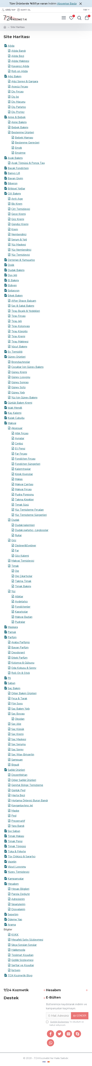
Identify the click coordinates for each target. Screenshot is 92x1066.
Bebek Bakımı (19, 127)
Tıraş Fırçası (18, 316)
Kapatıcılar (21, 612)
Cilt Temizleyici (20, 209)
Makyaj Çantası (24, 484)
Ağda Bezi (17, 56)
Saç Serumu (18, 744)
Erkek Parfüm (19, 657)
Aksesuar (16, 428)
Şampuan (17, 759)
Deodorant (18, 652)
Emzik (18, 148)
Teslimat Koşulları (22, 955)
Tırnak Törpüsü (17, 846)
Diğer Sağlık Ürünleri (23, 780)
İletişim (15, 970)
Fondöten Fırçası (25, 459)
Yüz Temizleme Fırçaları (29, 510)
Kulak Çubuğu (16, 418)
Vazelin (12, 861)
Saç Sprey (17, 749)
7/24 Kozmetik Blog (20, 975)
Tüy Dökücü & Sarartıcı (21, 856)
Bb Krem (16, 204)
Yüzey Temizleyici (18, 872)
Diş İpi (15, 97)
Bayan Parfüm (20, 647)
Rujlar (18, 535)
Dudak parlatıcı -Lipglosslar (31, 530)
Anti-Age (17, 199)
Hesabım (13, 884)
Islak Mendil (15, 408)
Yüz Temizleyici (20, 255)
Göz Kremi (17, 219)
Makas (19, 479)
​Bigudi (15, 764)
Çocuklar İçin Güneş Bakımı (27, 367)
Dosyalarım (18, 909)
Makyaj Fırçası (23, 489)
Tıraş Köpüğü (19, 331)
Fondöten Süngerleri (27, 464)
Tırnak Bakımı (23, 586)
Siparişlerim (18, 904)
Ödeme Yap (15, 919)
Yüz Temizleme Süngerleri (31, 515)
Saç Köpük (17, 729)
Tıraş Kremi (18, 336)
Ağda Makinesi (20, 61)
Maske (15, 810)
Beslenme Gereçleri (27, 142)
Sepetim (13, 914)
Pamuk (12, 632)
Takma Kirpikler (24, 499)
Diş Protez (17, 112)
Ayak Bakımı (15, 158)
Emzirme (20, 153)
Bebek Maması (24, 137)
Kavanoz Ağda (20, 66)
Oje (17, 571)
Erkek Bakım (15, 295)
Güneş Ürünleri (17, 357)
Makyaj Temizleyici (22, 561)
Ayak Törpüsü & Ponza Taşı (28, 163)
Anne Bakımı (19, 122)
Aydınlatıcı (21, 601)
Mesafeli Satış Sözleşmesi (27, 939)
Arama (12, 924)
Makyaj (12, 423)
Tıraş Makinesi (19, 341)
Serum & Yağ (19, 239)
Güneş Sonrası (20, 382)
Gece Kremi (18, 214)
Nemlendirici (18, 234)
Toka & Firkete (17, 851)
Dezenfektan (19, 775)
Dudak (15, 520)
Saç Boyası (18, 713)
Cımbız (19, 443)
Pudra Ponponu (24, 494)
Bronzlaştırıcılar (20, 362)
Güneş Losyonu (20, 377)
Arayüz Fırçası (19, 86)
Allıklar (19, 596)
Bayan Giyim (15, 178)
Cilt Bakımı (14, 193)
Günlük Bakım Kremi (20, 403)
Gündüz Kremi (19, 224)
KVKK (15, 934)
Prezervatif (18, 821)
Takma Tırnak (23, 581)
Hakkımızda (18, 950)
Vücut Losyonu (17, 866)
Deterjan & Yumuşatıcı (21, 260)
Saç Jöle (16, 724)
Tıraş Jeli (16, 321)
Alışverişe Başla (67, 3)
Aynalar (19, 438)
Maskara (13, 627)
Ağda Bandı (18, 51)
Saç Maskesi (18, 739)
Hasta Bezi (18, 795)
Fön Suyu (17, 703)
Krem (14, 229)
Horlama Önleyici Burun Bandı (29, 800)
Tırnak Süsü (22, 505)
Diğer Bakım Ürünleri (23, 693)
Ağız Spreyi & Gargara (24, 81)
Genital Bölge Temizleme (27, 785)
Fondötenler (22, 607)
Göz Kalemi (22, 556)
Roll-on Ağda (19, 71)
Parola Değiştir (20, 894)
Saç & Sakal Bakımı (22, 306)
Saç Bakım (14, 688)
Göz (13, 540)
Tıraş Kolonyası (20, 326)
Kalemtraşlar (23, 469)
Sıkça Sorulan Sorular (24, 945)
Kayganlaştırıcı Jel (22, 805)
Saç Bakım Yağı (20, 708)
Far (17, 550)
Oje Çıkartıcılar (23, 576)
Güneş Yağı (18, 392)
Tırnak (15, 566)
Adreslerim (18, 899)
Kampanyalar (16, 878)
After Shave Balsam (23, 301)
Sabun (11, 683)
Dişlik (11, 265)
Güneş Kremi (19, 372)
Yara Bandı (17, 826)
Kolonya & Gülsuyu (22, 663)
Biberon (12, 183)
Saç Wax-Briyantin (22, 754)
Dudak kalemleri (25, 525)
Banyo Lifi (14, 173)
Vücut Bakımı (19, 346)
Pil (9, 678)
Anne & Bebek (17, 117)
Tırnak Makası (16, 836)
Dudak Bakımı (16, 270)
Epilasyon (13, 290)
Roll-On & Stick (20, 673)
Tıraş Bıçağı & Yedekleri (25, 311)
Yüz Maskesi (18, 244)
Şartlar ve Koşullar (22, 965)
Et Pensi (20, 448)
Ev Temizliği (15, 352)
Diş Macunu (18, 102)
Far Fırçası (21, 454)
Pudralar (20, 622)
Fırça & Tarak (19, 698)
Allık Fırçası (21, 433)
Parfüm (12, 637)
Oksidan (19, 719)
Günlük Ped (18, 790)
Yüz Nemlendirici (21, 250)
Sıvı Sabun (14, 831)
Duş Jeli (12, 275)
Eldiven (12, 285)
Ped (13, 815)
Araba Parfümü (20, 642)
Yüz (13, 591)
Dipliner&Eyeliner (25, 545)
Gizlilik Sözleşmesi (22, 960)
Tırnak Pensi (15, 841)
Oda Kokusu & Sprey (23, 668)
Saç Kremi (17, 734)
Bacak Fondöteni (18, 168)
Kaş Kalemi (14, 413)
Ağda (11, 46)
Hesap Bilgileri (20, 889)
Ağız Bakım (14, 76)
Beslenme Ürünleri (22, 132)
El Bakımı (13, 280)
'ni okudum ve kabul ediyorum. (65, 1023)
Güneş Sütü (18, 387)
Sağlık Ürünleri (16, 770)
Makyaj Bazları (23, 617)
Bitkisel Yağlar (16, 188)
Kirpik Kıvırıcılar (24, 474)
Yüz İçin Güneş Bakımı (24, 397)
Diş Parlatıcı (18, 107)
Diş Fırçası (17, 91)
